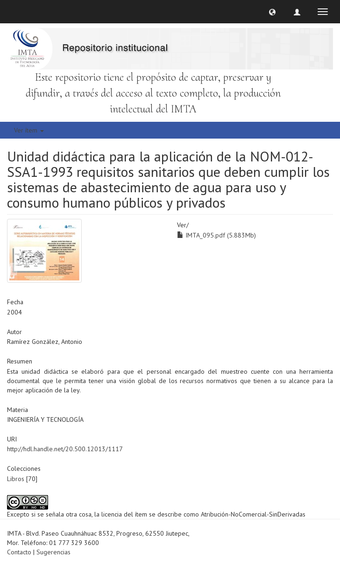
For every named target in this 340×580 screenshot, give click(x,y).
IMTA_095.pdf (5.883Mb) (216, 235)
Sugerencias (53, 552)
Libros (15, 479)
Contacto (19, 552)
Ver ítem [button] (29, 130)
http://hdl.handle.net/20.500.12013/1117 (65, 449)
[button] (272, 12)
